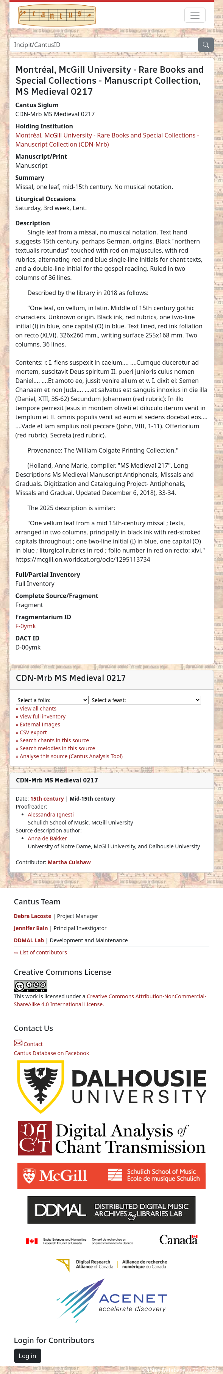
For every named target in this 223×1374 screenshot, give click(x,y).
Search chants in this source (54, 740)
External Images (40, 724)
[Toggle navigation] (195, 15)
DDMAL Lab (29, 940)
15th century (47, 798)
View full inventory (42, 716)
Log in (27, 1356)
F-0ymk (26, 626)
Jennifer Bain (32, 928)
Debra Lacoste (32, 916)
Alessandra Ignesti (51, 814)
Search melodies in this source (57, 748)
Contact (28, 1044)
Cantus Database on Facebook (51, 1053)
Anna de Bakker (47, 838)
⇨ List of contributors (40, 952)
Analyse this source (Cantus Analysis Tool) (71, 756)
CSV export (33, 732)
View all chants (38, 708)
